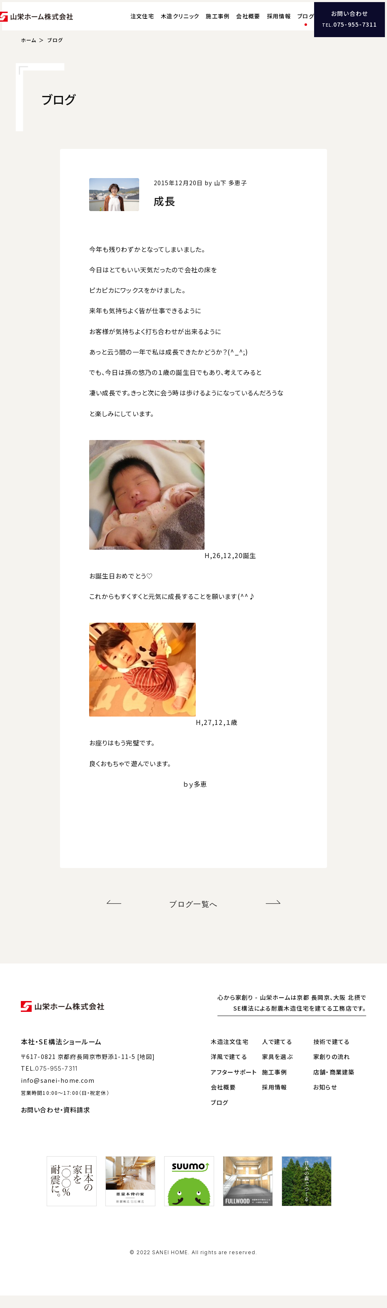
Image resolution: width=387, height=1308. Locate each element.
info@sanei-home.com (58, 1093)
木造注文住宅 (230, 1054)
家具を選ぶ (277, 1069)
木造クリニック (163, 23)
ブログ (289, 23)
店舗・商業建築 (334, 1084)
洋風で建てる (229, 1069)
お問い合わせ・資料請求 (55, 1122)
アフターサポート (234, 1084)
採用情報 (262, 23)
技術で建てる (331, 1054)
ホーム (28, 55)
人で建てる (277, 1054)
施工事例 (201, 23)
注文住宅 (125, 23)
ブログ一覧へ (193, 918)
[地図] (146, 1069)
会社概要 (231, 23)
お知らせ (325, 1100)
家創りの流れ (331, 1069)
